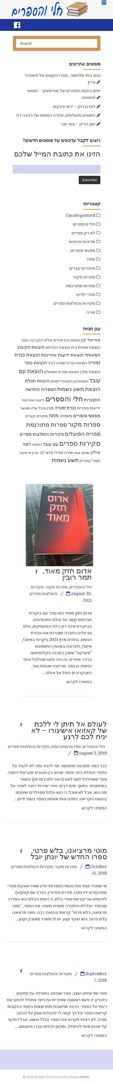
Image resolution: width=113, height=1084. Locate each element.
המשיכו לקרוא (79, 681)
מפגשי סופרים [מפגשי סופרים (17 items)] (86, 415)
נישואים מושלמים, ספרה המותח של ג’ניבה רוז (56, 115)
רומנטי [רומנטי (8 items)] (37, 444)
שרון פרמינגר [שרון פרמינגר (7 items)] (29, 452)
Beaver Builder (80, 1077)
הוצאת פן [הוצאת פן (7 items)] (81, 381)
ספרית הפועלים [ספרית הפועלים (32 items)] (82, 433)
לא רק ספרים (83, 233)
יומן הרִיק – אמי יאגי (78, 124)
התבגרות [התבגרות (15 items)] (92, 400)
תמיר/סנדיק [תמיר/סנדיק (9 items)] (89, 460)
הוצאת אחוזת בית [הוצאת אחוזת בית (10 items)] (85, 347)
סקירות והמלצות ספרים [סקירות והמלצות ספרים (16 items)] (42, 434)
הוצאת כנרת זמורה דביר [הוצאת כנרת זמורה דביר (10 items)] (67, 362)
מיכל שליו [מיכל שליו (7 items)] (38, 408)
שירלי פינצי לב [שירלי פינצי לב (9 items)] (51, 452)
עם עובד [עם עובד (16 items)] (50, 444)
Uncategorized (80, 215)
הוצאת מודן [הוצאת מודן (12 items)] (90, 371)
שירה (90, 312)
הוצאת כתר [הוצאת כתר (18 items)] (36, 363)
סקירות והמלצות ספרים (74, 303)
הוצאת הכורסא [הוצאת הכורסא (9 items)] (57, 347)
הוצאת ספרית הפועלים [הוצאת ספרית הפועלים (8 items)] (61, 371)
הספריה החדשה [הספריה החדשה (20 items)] (40, 389)
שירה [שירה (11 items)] (68, 452)
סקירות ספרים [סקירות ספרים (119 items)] (79, 443)
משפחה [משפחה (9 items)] (66, 415)
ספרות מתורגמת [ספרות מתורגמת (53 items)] (46, 424)
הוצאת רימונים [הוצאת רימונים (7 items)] (62, 381)
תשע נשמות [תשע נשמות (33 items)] (65, 460)
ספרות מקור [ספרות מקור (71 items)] (84, 424)
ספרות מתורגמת (80, 285)
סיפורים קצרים (82, 268)
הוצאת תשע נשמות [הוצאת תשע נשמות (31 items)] (78, 389)
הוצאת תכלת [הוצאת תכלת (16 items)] (37, 381)
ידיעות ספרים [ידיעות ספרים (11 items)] (88, 408)
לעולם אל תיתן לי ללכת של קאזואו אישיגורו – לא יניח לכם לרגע (69, 730)
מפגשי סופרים (82, 250)
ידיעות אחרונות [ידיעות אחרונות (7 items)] (33, 400)
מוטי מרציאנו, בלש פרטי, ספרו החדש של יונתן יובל (69, 853)
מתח (91, 259)
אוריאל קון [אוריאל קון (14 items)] (90, 340)
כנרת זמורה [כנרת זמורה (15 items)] (65, 408)
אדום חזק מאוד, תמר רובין (67, 574)
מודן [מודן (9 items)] (50, 407)
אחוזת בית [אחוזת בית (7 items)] (72, 340)
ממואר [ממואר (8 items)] (25, 408)
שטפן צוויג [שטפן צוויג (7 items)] (82, 452)
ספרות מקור (84, 277)
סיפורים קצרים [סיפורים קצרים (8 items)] (37, 416)
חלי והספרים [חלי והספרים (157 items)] (64, 398)
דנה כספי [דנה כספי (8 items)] (28, 340)
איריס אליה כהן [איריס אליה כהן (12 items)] (49, 340)
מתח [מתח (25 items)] (54, 415)
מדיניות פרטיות (82, 241)
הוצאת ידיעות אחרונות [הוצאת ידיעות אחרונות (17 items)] (62, 355)
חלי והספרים (84, 224)
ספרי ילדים (85, 294)
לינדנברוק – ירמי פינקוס (74, 106)
